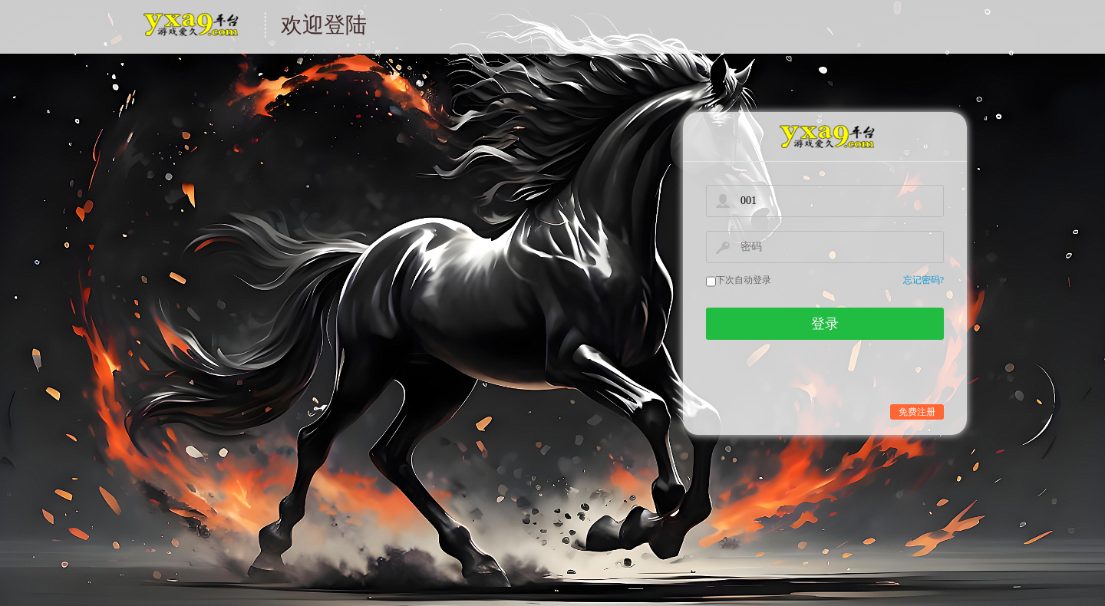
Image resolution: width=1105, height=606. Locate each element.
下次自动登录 (743, 280)
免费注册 (917, 412)
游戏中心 (190, 34)
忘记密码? (923, 280)
